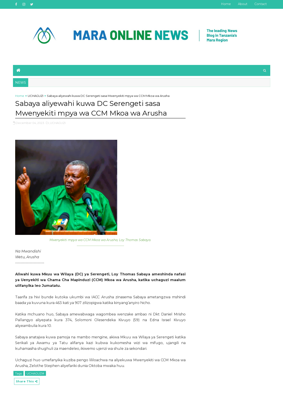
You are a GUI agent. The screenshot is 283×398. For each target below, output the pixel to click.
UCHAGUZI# (35, 373)
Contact (260, 4)
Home (226, 4)
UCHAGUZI (35, 96)
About (242, 4)
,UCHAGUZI (57, 123)
